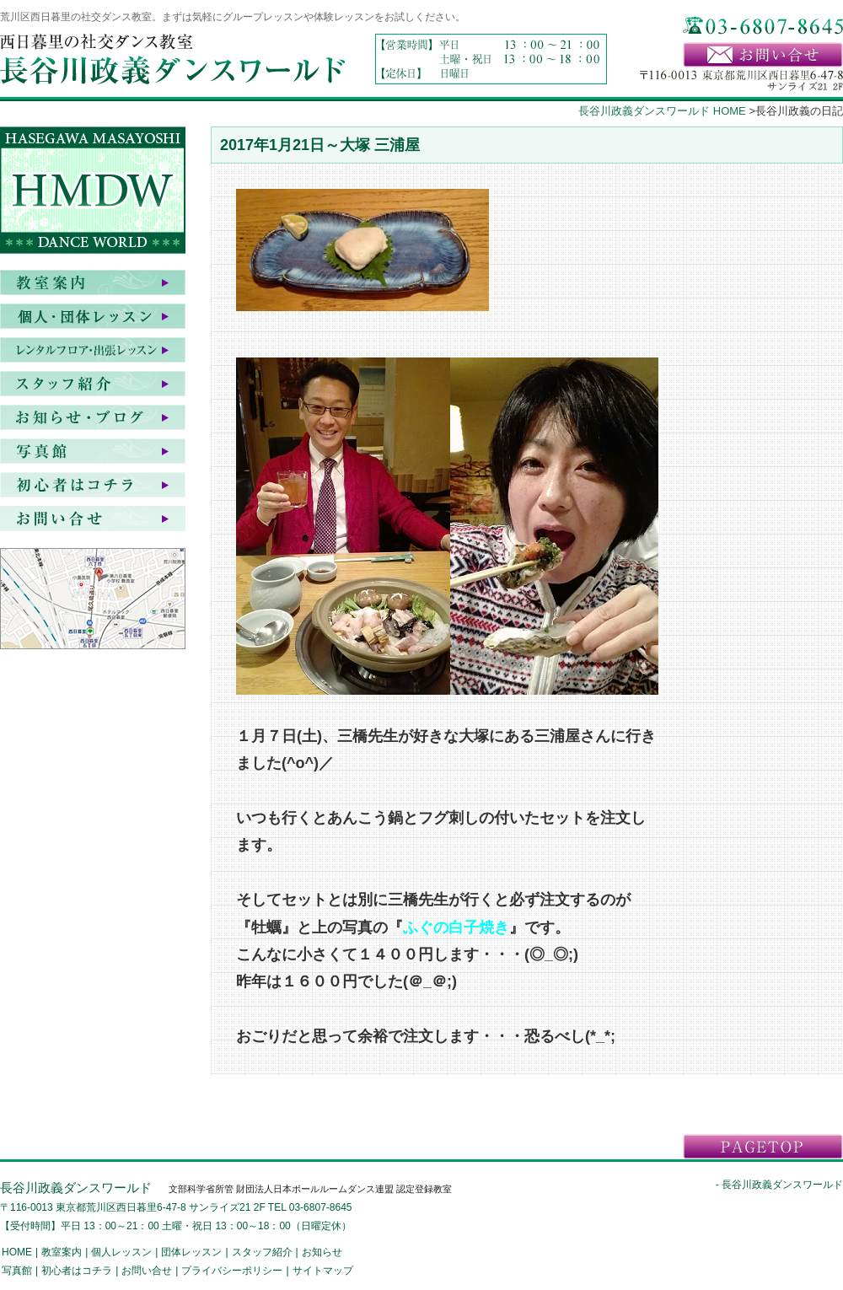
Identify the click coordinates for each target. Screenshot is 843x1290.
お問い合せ (92, 518)
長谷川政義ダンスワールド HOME (662, 111)
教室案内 (92, 282)
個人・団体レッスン (92, 316)
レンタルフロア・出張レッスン (92, 350)
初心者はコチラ (92, 484)
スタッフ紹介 (92, 383)
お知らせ (92, 417)
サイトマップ (323, 1271)
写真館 (92, 451)
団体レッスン (191, 1252)
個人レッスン (121, 1252)
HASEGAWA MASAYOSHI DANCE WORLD (92, 193)
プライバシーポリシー (231, 1271)
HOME (17, 1252)
